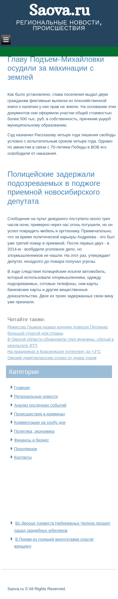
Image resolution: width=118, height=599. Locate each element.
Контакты (23, 457)
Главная (22, 387)
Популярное (25, 448)
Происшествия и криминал (39, 414)
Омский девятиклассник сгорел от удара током (52, 357)
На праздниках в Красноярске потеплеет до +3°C (54, 351)
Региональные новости (36, 396)
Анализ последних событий (40, 405)
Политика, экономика (34, 431)
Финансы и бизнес (31, 440)
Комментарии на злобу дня (39, 422)
